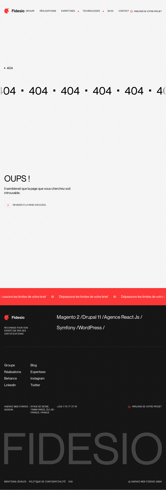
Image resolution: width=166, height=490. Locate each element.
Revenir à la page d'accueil (25, 205)
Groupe (30, 11)
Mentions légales (15, 482)
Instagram (37, 378)
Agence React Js (121, 317)
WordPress (90, 327)
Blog (110, 11)
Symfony (66, 327)
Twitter (35, 385)
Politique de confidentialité (47, 482)
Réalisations (48, 11)
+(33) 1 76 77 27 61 (67, 407)
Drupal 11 (91, 317)
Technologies (91, 11)
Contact (124, 11)
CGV (70, 482)
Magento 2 (68, 317)
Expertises (68, 11)
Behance (10, 378)
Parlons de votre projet (146, 11)
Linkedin (10, 385)
